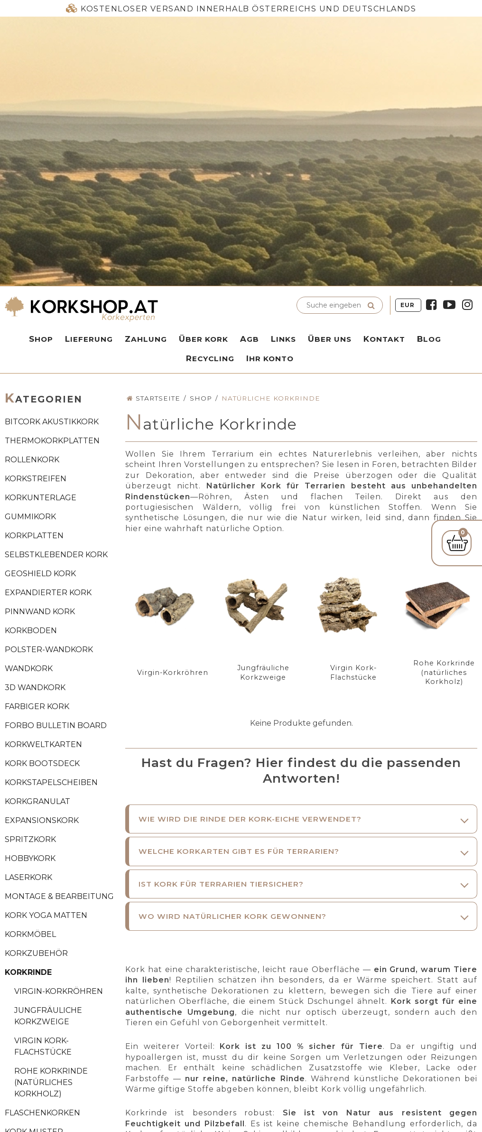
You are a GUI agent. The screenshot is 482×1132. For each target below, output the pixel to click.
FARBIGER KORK (37, 706)
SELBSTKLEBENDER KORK (56, 554)
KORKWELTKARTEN (43, 744)
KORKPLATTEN (34, 535)
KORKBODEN (31, 630)
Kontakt (384, 339)
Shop (41, 339)
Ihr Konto (270, 358)
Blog (429, 339)
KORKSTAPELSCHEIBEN (51, 782)
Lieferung (89, 339)
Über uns (330, 339)
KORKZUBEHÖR (36, 953)
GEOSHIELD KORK (40, 573)
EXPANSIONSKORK (42, 820)
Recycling (210, 358)
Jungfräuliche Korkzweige (48, 1016)
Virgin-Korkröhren (58, 991)
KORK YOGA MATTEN (46, 915)
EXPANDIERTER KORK (48, 592)
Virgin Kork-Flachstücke (43, 1046)
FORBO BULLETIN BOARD (56, 725)
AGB (249, 339)
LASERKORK (28, 877)
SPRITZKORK (30, 839)
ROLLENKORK (32, 459)
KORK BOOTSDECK (42, 763)
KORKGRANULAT (37, 801)
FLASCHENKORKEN (42, 1112)
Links (283, 339)
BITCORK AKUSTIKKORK (52, 421)
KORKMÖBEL (30, 934)
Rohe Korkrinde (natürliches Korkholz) (51, 1082)
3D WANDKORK (35, 687)
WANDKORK (29, 668)
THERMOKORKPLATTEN (52, 440)
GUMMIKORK (30, 516)
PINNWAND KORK (40, 611)
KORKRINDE (28, 972)
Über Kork (203, 339)
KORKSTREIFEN (35, 478)
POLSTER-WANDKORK (49, 649)
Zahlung (146, 339)
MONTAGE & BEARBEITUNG (59, 896)
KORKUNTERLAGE (40, 497)
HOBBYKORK (30, 858)
